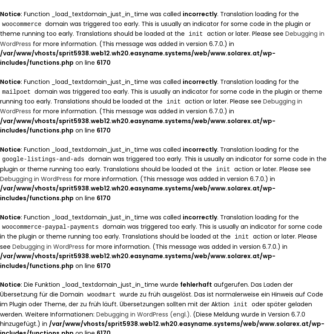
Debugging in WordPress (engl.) (143, 310)
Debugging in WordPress (36, 176)
